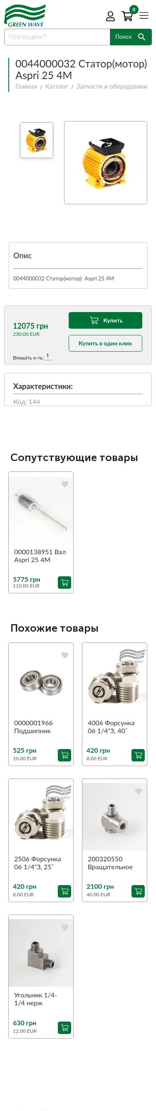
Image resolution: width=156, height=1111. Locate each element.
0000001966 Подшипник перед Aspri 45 (36, 727)
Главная (26, 86)
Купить (105, 320)
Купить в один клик (105, 343)
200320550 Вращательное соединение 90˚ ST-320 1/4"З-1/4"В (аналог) (112, 863)
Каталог (57, 86)
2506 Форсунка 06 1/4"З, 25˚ (37, 862)
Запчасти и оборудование (114, 86)
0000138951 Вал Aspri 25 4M (40, 555)
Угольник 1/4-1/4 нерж (35, 999)
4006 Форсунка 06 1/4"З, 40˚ (111, 726)
